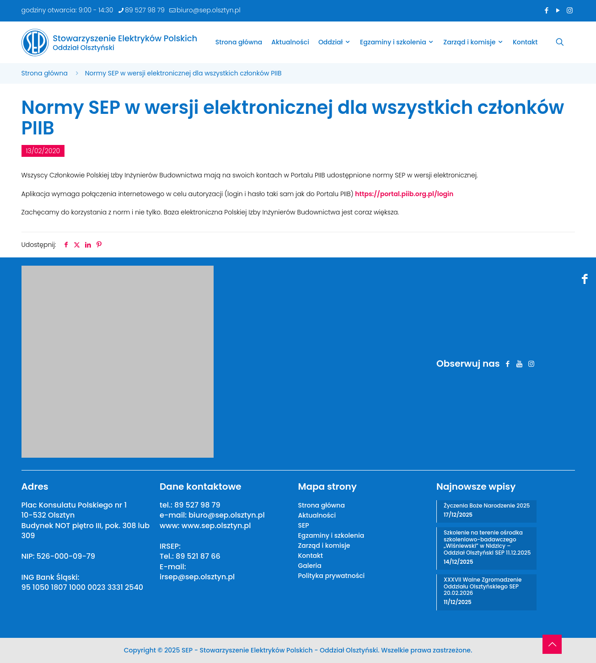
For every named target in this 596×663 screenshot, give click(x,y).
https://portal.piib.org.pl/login (404, 193)
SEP (303, 525)
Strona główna (44, 73)
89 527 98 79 (197, 505)
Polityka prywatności (331, 575)
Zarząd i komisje (324, 545)
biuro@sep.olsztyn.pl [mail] (209, 10)
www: (171, 525)
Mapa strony (327, 486)
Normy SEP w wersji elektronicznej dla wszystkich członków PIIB (183, 73)
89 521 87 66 (198, 556)
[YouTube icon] (558, 10)
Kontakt (310, 555)
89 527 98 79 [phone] (145, 10)
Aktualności (317, 515)
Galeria (310, 565)
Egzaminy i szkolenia (331, 535)
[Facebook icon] (546, 10)
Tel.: (168, 556)
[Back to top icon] (552, 644)
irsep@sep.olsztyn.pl (197, 577)
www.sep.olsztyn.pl (216, 525)
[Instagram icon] (569, 10)
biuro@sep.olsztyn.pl (226, 515)
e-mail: (174, 515)
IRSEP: (170, 546)
